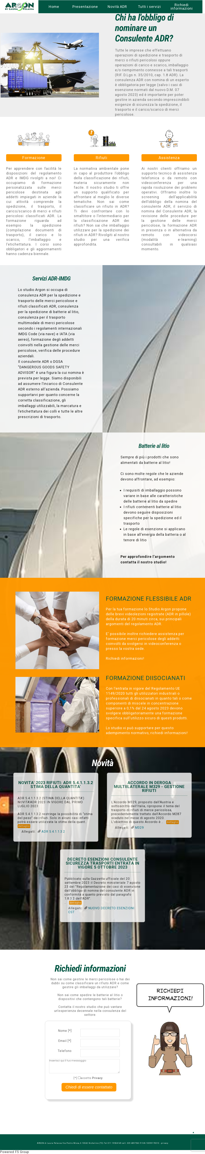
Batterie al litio (154, 445)
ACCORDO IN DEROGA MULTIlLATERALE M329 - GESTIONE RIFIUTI (149, 787)
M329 (139, 827)
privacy (164, 1143)
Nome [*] (65, 1031)
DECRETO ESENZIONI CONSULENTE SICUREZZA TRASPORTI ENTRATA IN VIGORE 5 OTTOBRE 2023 (102, 863)
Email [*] (64, 1041)
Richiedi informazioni (90, 968)
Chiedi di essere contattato (88, 1087)
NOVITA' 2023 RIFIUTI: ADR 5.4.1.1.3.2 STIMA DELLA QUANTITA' (55, 785)
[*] (75, 1078)
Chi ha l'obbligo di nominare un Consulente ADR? (144, 28)
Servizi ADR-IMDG (51, 278)
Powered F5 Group (14, 1152)
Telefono (65, 1051)
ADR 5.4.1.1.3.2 (53, 831)
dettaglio (24, 826)
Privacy (97, 1078)
